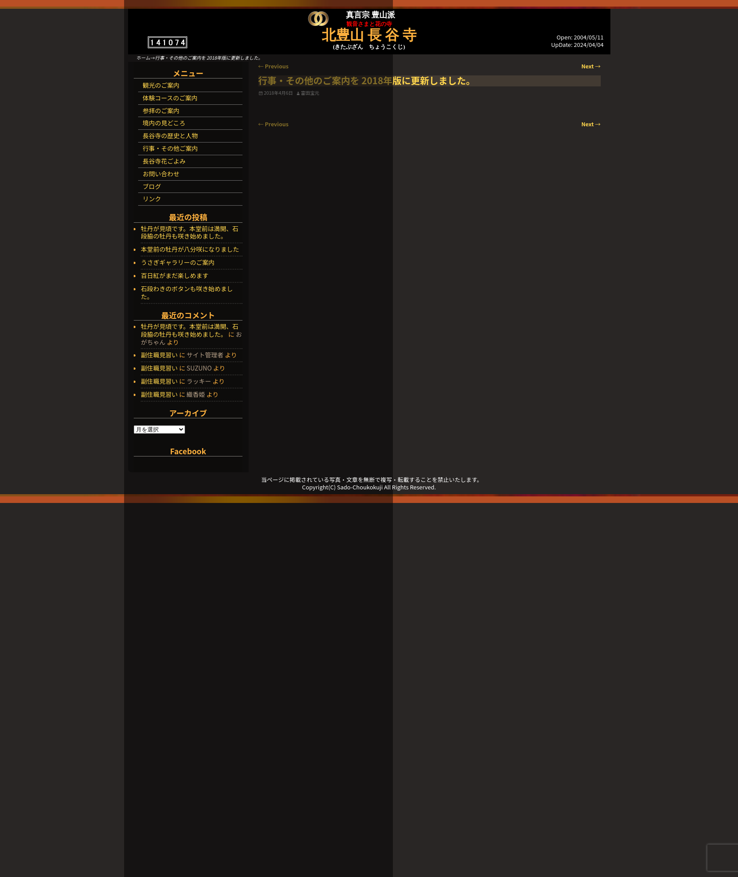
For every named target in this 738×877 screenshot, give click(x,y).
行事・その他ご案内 (170, 148)
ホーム (143, 57)
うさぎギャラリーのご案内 (177, 263)
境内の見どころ (164, 122)
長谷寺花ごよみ (164, 161)
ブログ (152, 186)
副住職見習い (159, 354)
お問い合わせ (161, 173)
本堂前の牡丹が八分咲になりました (190, 249)
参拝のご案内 (161, 110)
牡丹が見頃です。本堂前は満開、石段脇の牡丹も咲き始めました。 (190, 233)
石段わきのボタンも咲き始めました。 (187, 293)
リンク (152, 198)
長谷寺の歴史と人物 (170, 135)
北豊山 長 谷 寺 (369, 35)
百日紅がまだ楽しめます (174, 276)
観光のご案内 (161, 85)
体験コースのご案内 (170, 97)
